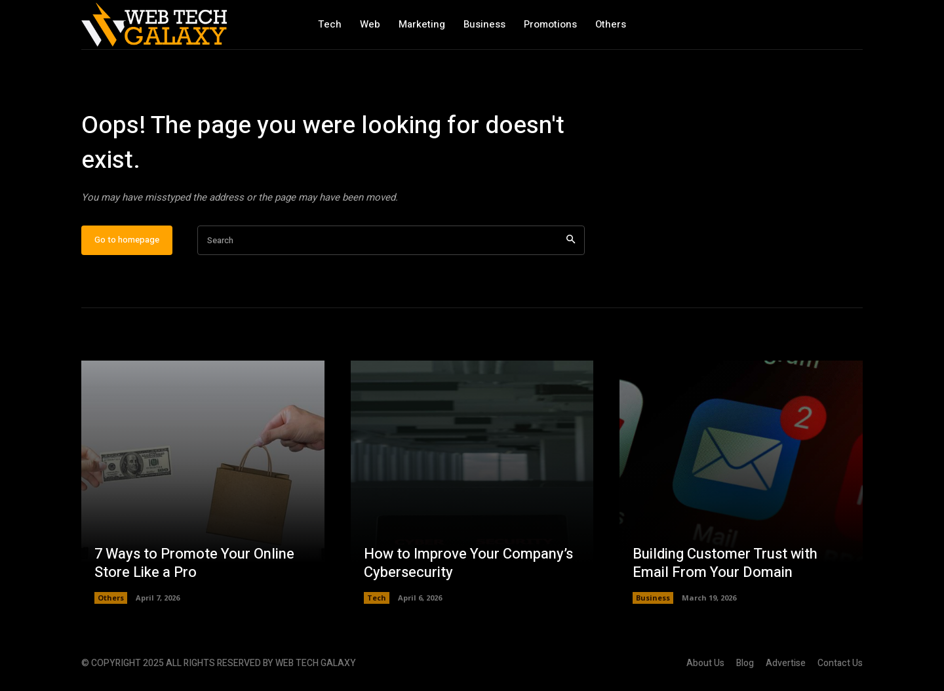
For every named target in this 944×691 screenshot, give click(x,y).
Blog (745, 663)
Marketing (422, 24)
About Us (705, 663)
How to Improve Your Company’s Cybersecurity (468, 563)
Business (484, 24)
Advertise (786, 663)
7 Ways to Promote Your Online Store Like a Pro (194, 563)
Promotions (550, 24)
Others (610, 24)
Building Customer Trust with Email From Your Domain (725, 563)
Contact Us (840, 663)
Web (370, 24)
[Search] (571, 240)
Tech (330, 24)
